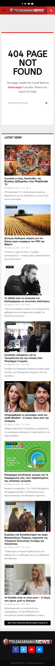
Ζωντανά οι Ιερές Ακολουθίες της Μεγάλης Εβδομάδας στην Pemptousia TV (26, 181)
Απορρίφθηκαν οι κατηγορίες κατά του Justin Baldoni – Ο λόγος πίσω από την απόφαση (26, 418)
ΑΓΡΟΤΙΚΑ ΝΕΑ (11, 207)
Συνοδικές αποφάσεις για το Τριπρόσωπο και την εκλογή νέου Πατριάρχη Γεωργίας (23, 358)
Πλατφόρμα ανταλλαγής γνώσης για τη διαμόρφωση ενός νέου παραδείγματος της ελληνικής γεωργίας (26, 477)
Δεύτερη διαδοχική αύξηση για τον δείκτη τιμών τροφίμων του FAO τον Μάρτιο (24, 241)
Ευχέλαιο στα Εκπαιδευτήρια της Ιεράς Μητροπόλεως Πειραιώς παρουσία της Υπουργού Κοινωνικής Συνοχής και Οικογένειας (26, 539)
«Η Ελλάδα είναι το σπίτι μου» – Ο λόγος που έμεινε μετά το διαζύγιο (27, 599)
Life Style (10, 267)
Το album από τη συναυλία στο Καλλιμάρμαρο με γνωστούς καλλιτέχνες (27, 300)
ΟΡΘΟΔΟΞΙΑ (11, 147)
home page (14, 87)
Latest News (13, 137)
